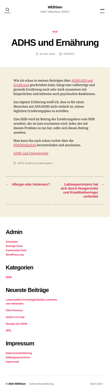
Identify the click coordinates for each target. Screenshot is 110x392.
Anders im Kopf (15, 317)
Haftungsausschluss (18, 357)
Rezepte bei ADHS (16, 323)
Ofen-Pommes (14, 310)
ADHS (20, 163)
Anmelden (12, 241)
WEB (55, 31)
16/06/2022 (68, 54)
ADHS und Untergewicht (30, 153)
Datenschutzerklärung (19, 353)
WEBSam (55, 7)
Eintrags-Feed (14, 246)
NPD (8, 330)
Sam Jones (49, 54)
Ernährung (30, 163)
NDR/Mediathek (24, 145)
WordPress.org (15, 254)
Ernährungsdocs (44, 163)
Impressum (12, 361)
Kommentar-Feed (16, 250)
